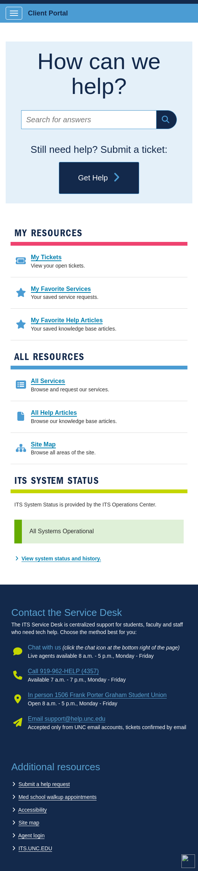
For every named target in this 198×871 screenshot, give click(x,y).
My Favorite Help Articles (67, 320)
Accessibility (32, 810)
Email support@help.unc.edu (67, 719)
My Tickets (46, 257)
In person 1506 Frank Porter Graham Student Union (97, 695)
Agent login (31, 836)
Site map (28, 823)
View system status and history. (61, 559)
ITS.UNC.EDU (35, 848)
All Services (48, 381)
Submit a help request (44, 784)
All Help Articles (54, 412)
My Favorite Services (61, 289)
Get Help (99, 178)
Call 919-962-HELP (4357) (63, 671)
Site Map (43, 444)
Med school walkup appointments (57, 797)
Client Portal (48, 13)
